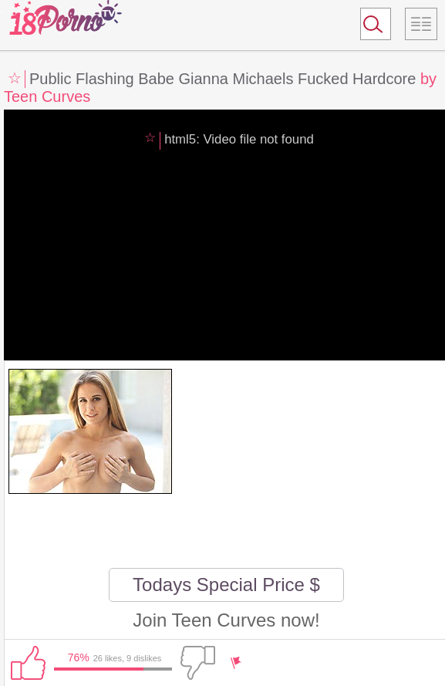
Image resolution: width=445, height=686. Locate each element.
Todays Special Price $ (226, 584)
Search (368, 27)
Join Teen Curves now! (226, 620)
